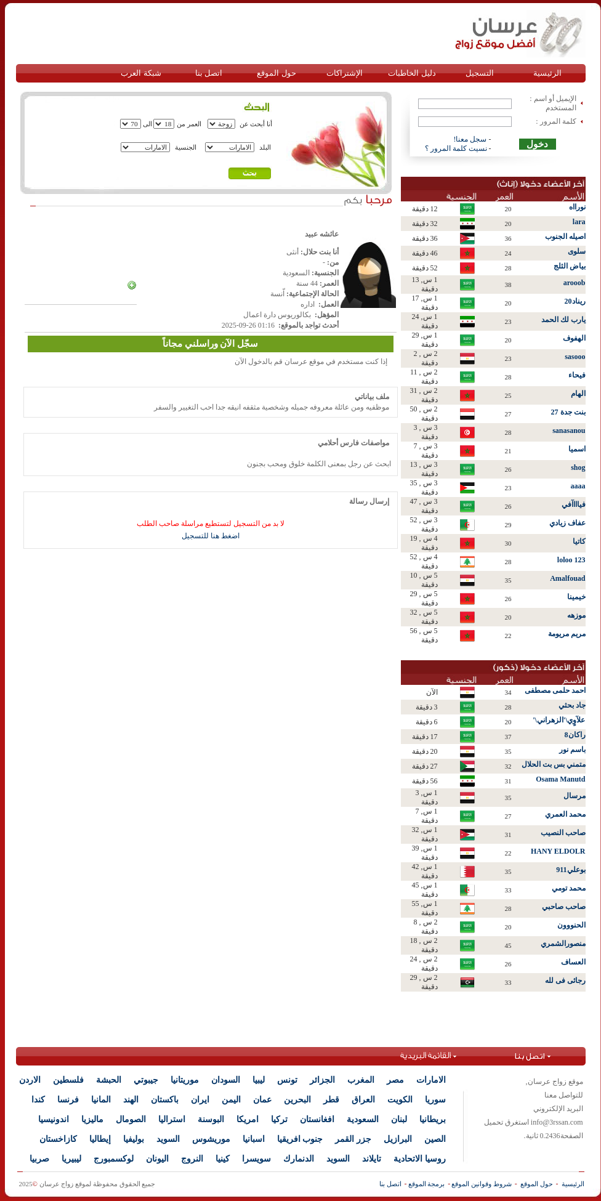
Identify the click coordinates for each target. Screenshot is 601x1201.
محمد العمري (565, 814)
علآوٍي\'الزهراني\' (559, 720)
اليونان (157, 1158)
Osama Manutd (560, 779)
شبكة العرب (141, 73)
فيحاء (577, 375)
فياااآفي (574, 504)
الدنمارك (298, 1158)
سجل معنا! (470, 139)
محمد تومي (569, 888)
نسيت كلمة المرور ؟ (456, 148)
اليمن (231, 1099)
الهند (131, 1099)
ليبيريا (71, 1158)
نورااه (577, 207)
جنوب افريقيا (300, 1139)
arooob (574, 282)
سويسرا (256, 1158)
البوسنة (211, 1119)
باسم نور (572, 749)
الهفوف (574, 338)
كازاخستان (58, 1139)
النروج (192, 1158)
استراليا (171, 1119)
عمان (262, 1099)
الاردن (30, 1080)
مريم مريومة (567, 633)
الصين (435, 1139)
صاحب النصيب (563, 832)
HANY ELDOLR (558, 851)
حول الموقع (276, 73)
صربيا (39, 1158)
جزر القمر (353, 1139)
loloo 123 (571, 560)
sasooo (575, 356)
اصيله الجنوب (565, 236)
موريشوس (211, 1139)
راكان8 (575, 734)
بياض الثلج (570, 266)
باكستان (165, 1099)
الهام (578, 393)
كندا (38, 1099)
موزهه (576, 615)
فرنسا (68, 1099)
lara (579, 221)
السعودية (363, 1119)
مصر (395, 1080)
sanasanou (568, 430)
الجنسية (185, 147)
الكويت (400, 1099)
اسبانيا (254, 1139)
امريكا (247, 1119)
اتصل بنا (208, 73)
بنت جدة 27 (568, 412)
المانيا (101, 1099)
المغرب (360, 1080)
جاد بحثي (572, 705)
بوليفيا (133, 1139)
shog (578, 467)
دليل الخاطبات (411, 73)
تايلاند (371, 1158)
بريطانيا (432, 1119)
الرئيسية (547, 73)
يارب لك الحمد (563, 319)
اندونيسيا (53, 1119)
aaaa (578, 486)
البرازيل (398, 1139)
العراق (363, 1099)
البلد (265, 147)
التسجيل (480, 73)
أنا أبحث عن (256, 123)
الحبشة (108, 1080)
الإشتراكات (344, 73)
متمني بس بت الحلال (554, 764)
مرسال (574, 795)
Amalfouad (567, 578)
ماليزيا (92, 1119)
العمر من (189, 123)
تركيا (279, 1119)
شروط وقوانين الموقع (481, 1183)
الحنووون (571, 925)
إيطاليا (100, 1139)
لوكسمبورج (114, 1158)
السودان (225, 1080)
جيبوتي (146, 1080)
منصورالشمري (563, 943)
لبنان (399, 1119)
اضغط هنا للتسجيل (211, 536)
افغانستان (317, 1119)
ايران (200, 1099)
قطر (331, 1099)
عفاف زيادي (567, 523)
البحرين (297, 1099)
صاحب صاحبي (564, 906)
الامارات (431, 1080)
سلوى (577, 251)
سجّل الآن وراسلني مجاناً (210, 344)
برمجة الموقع (426, 1183)
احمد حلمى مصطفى (555, 690)
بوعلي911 (570, 869)
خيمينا (576, 596)
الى (147, 123)
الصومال (131, 1119)
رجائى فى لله (565, 980)
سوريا (435, 1099)
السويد (168, 1139)
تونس (287, 1080)
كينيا (223, 1158)
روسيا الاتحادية (419, 1158)
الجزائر (322, 1080)
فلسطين (68, 1080)
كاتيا (579, 541)
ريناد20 (575, 301)
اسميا (577, 449)
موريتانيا (185, 1080)
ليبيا (258, 1080)
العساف (573, 962)
